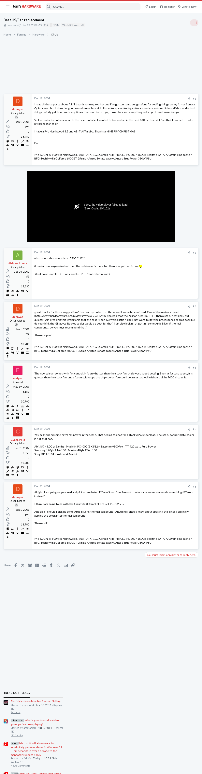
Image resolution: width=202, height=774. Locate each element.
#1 (131, 98)
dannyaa (12, 25)
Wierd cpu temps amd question (171, 325)
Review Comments (156, 359)
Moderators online (153, 534)
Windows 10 (153, 427)
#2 (131, 268)
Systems (151, 233)
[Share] (125, 99)
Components (153, 408)
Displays (151, 485)
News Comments (156, 287)
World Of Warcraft (73, 25)
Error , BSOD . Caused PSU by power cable (172, 401)
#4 (131, 395)
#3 (131, 321)
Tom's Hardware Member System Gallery (171, 223)
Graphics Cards (155, 446)
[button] (8, 6)
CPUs (56, 25)
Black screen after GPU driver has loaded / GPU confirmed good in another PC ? (170, 497)
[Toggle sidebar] (194, 22)
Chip (47, 25)
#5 (131, 457)
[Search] (93, 6)
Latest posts (148, 392)
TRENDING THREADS (152, 214)
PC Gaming (152, 256)
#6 (131, 514)
